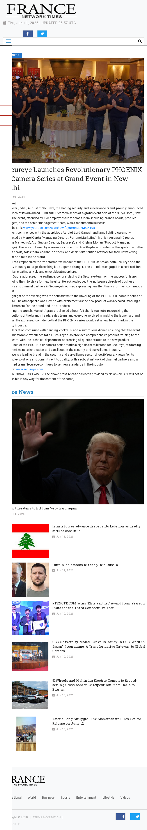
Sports (65, 797)
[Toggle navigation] (8, 41)
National (15, 797)
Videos (125, 797)
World (32, 797)
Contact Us (11, 824)
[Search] (111, 41)
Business (48, 797)
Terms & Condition (47, 817)
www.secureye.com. (30, 369)
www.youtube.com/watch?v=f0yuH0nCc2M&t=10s (59, 227)
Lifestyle (108, 797)
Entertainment (86, 797)
